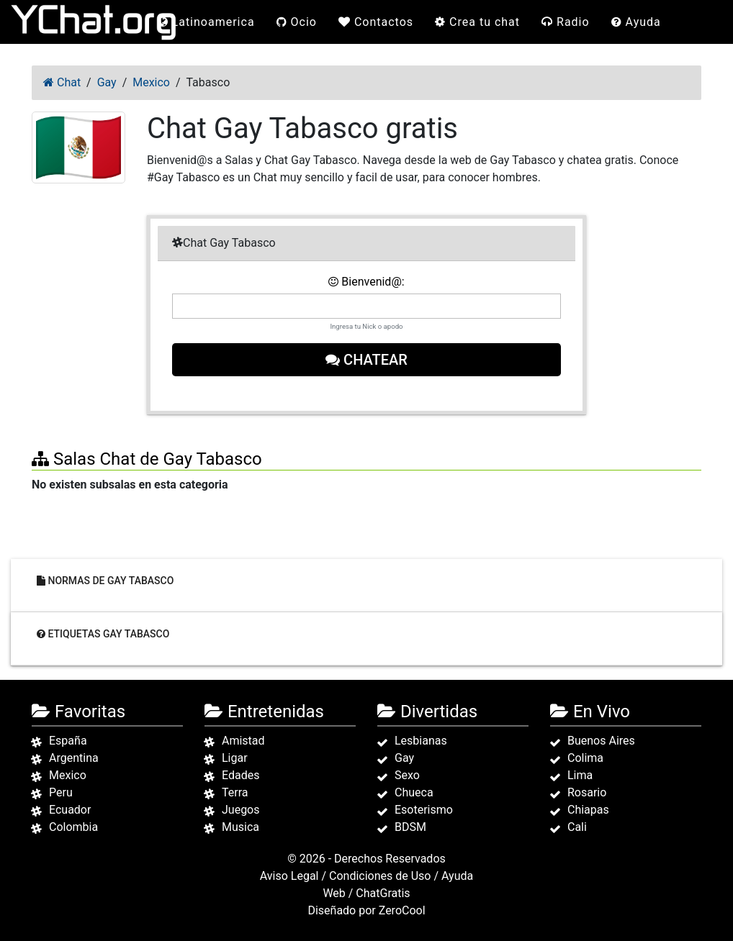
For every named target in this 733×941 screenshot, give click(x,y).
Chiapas (588, 810)
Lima (580, 775)
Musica (240, 827)
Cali (577, 827)
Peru (61, 792)
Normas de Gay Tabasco (105, 580)
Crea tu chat (477, 22)
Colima (585, 758)
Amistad (243, 740)
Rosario (586, 792)
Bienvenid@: (366, 282)
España (68, 740)
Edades (240, 775)
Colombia (73, 827)
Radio (565, 22)
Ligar (235, 758)
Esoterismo (424, 810)
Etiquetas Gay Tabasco (103, 633)
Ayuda (636, 22)
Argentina (74, 758)
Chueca (414, 792)
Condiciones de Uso (380, 876)
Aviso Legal (289, 876)
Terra (235, 792)
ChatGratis (383, 893)
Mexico (67, 775)
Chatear (366, 359)
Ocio (296, 22)
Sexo (407, 775)
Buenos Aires (601, 740)
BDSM (410, 827)
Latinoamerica (206, 22)
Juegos (241, 810)
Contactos (375, 22)
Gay (404, 758)
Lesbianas (421, 740)
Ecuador (70, 810)
